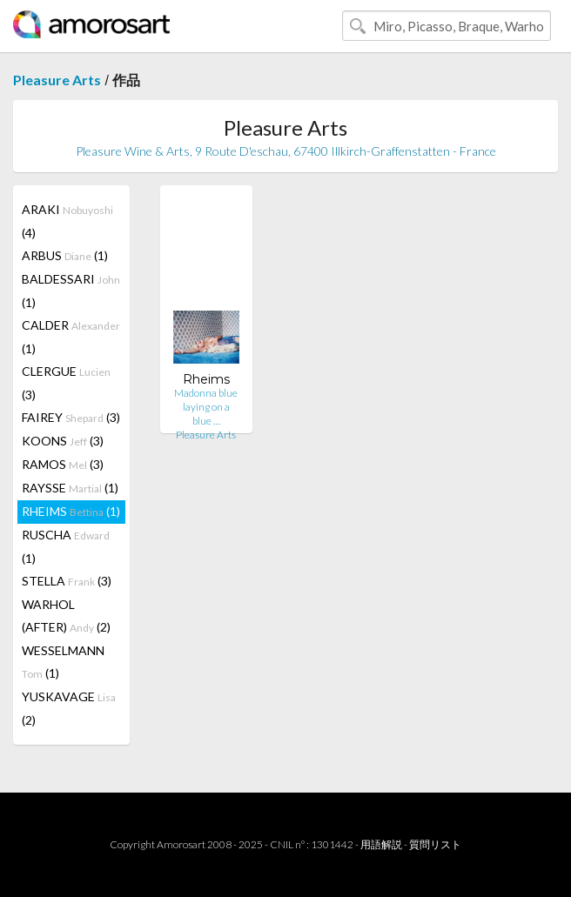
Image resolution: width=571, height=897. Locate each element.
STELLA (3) (66, 580)
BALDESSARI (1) (71, 290)
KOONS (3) (63, 440)
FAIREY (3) (71, 417)
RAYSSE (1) (70, 487)
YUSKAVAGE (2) (69, 708)
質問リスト (435, 844)
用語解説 (381, 844)
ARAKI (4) (67, 221)
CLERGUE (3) (66, 383)
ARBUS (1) (65, 255)
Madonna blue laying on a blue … (206, 406)
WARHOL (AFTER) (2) (66, 615)
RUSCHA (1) (66, 546)
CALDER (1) (71, 337)
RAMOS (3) (63, 464)
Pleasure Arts (57, 79)
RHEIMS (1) (71, 511)
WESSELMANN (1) (63, 661)
